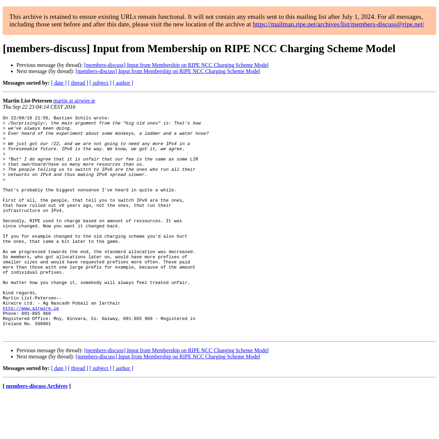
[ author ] (123, 83)
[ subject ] (100, 83)
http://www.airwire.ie (31, 347)
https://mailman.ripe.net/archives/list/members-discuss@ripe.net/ (338, 24)
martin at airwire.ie (74, 101)
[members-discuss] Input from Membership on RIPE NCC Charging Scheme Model (176, 65)
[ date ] (59, 83)
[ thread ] (78, 83)
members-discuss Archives (37, 430)
